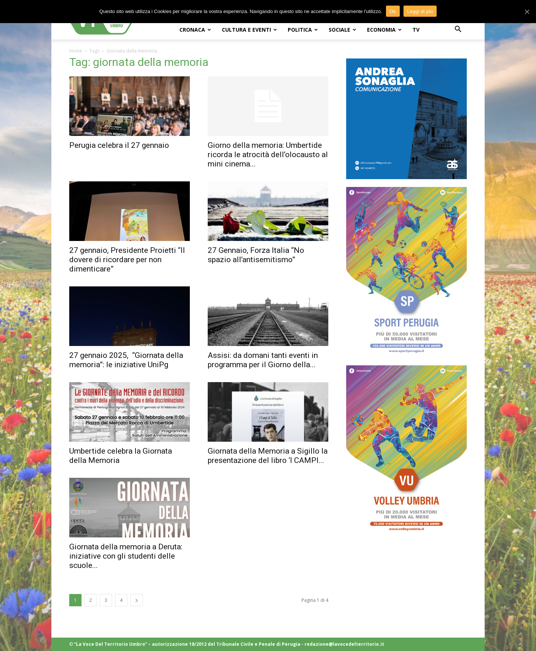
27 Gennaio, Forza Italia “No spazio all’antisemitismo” (256, 255)
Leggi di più (420, 10)
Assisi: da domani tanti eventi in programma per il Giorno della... (263, 360)
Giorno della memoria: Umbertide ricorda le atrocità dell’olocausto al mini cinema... (268, 154)
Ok (393, 10)
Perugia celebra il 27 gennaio (119, 145)
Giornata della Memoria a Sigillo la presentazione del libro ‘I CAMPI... (268, 456)
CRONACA (195, 29)
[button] (458, 30)
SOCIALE (342, 29)
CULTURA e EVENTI (249, 29)
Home (75, 51)
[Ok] (526, 11)
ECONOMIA (384, 29)
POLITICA (303, 29)
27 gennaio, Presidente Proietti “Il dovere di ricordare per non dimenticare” (127, 259)
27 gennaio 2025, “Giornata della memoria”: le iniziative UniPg (126, 360)
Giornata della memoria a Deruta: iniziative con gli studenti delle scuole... (125, 556)
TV (415, 29)
